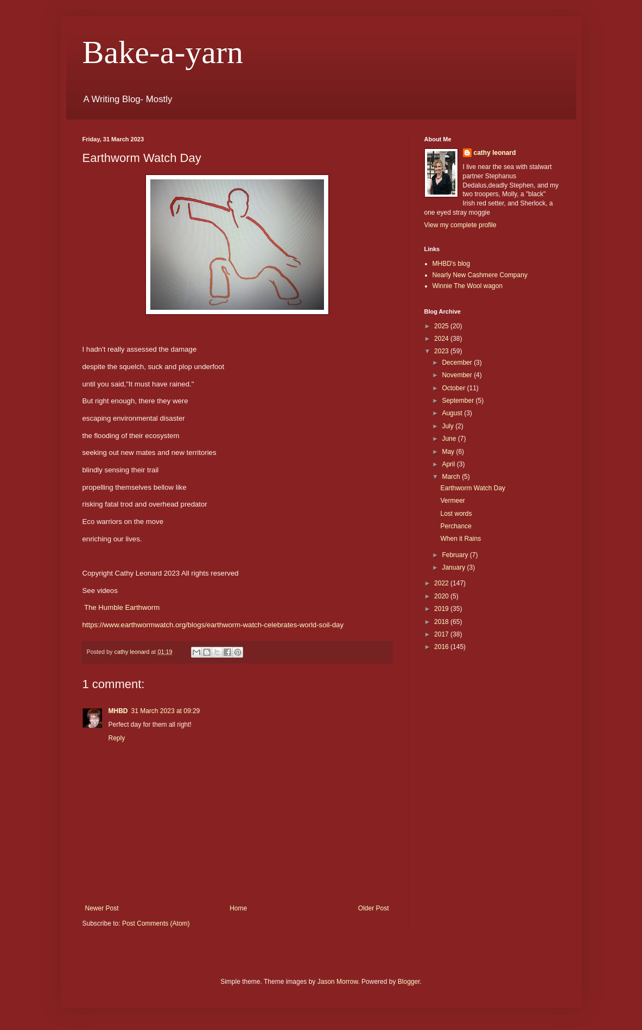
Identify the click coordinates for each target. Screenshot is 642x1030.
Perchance (455, 526)
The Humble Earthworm (122, 607)
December (458, 362)
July (448, 426)
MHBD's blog (452, 263)
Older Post (373, 908)
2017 (442, 634)
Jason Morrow (337, 981)
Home (238, 908)
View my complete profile (460, 225)
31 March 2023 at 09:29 (165, 711)
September (458, 400)
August (453, 413)
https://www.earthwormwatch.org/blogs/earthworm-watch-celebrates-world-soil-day (213, 625)
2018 (442, 622)
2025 (442, 326)
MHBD (118, 711)
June (449, 438)
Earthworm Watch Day (472, 488)
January (454, 567)
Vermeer (452, 500)
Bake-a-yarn (162, 52)
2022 (442, 583)
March (452, 476)
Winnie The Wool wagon (468, 286)
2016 (442, 647)
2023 (442, 351)
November (458, 375)
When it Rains (460, 538)
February (455, 555)
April (449, 464)
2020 (442, 596)
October (454, 388)
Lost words (456, 513)
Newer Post (102, 908)
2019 (442, 609)
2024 (442, 338)
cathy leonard (495, 153)
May (449, 451)
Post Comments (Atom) (156, 923)
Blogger (409, 981)
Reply (117, 738)
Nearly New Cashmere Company (480, 275)
